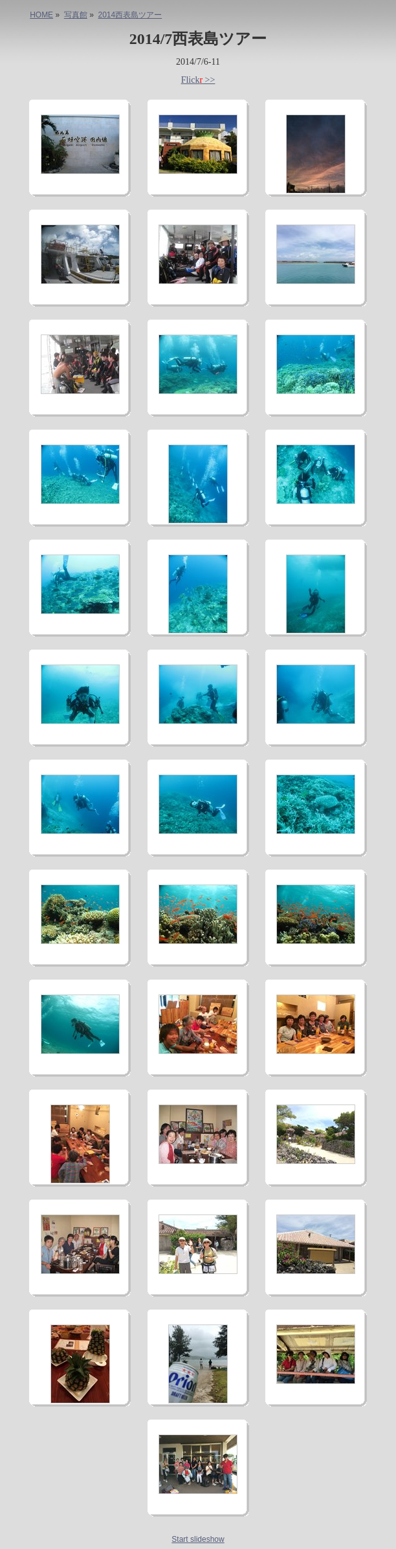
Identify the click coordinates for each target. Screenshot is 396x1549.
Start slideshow (197, 1539)
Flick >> (198, 80)
